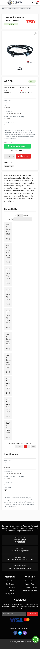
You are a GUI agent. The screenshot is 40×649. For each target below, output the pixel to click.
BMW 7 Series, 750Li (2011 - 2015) (8, 430)
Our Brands (10, 584)
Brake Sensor (25, 8)
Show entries (20, 215)
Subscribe (32, 613)
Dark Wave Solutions (24, 642)
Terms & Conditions (30, 590)
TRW (21, 90)
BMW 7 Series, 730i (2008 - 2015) (8, 276)
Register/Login (30, 581)
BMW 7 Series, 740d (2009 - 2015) (8, 297)
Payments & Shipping (30, 587)
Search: (19, 219)
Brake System (13, 8)
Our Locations (10, 587)
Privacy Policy (10, 594)
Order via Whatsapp (17, 146)
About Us (10, 581)
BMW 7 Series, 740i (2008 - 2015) (8, 341)
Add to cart (23, 156)
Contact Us (10, 590)
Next (33, 446)
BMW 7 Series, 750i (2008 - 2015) (8, 386)
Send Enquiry (17, 150)
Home (4, 8)
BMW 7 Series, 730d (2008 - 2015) (8, 231)
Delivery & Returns (30, 584)
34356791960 (9, 166)
